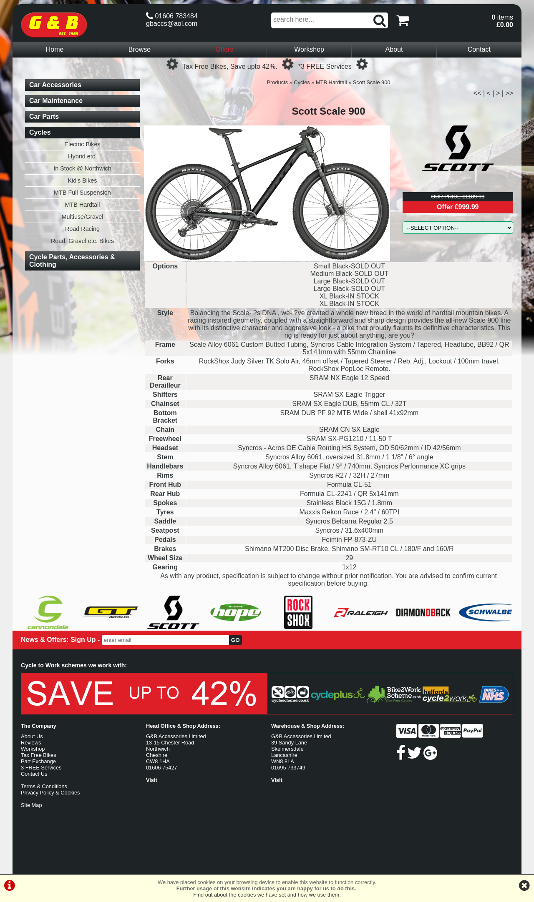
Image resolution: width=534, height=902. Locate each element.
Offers (224, 49)
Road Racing (82, 229)
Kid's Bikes (82, 180)
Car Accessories (55, 84)
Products (277, 82)
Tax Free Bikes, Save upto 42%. (229, 66)
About (394, 49)
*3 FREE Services (325, 66)
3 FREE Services (41, 767)
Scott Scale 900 (371, 82)
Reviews (31, 742)
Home (55, 49)
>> (509, 93)
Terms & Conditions (44, 786)
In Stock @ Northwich (82, 168)
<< (477, 93)
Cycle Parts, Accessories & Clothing (72, 260)
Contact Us (34, 774)
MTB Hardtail (331, 82)
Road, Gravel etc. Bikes (82, 241)
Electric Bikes (82, 144)
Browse (139, 49)
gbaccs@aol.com (171, 23)
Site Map (31, 805)
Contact (479, 49)
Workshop (309, 49)
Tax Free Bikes (38, 755)
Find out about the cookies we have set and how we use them (266, 895)
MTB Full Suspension (82, 192)
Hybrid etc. (82, 156)
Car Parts (44, 116)
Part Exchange (38, 761)
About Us (32, 736)
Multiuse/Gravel (82, 216)
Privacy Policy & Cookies (50, 792)
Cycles (302, 82)
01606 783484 (172, 16)
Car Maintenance (56, 100)
